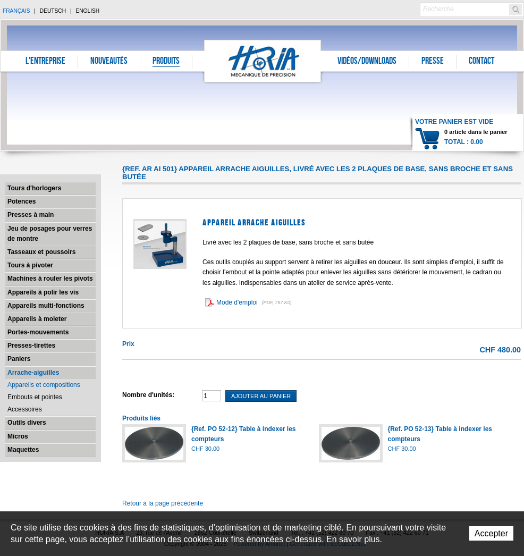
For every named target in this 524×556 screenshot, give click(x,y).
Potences (21, 201)
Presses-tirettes (31, 345)
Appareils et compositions (43, 385)
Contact (481, 61)
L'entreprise (45, 61)
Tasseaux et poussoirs (41, 252)
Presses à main (30, 214)
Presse (432, 61)
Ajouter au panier (261, 396)
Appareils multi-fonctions (45, 305)
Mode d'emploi (255, 302)
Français (16, 11)
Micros (17, 436)
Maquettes (23, 449)
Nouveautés (109, 61)
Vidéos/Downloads (366, 61)
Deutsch (53, 11)
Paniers (18, 359)
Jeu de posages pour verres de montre (49, 233)
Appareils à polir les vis (43, 292)
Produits (166, 61)
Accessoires (24, 409)
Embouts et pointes (34, 397)
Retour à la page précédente (162, 503)
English (87, 11)
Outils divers (26, 422)
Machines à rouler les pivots (50, 278)
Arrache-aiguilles (33, 372)
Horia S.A (262, 61)
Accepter (491, 533)
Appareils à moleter (36, 319)
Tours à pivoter (30, 265)
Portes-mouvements (38, 332)
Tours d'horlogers (34, 188)
